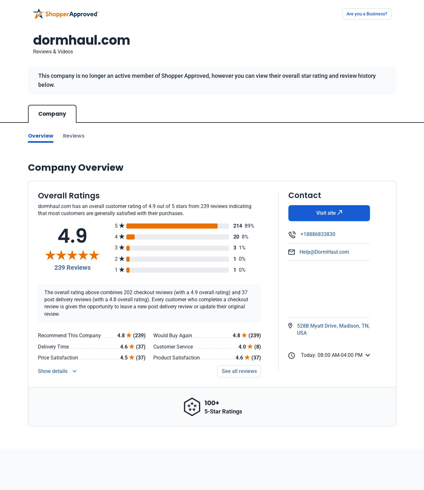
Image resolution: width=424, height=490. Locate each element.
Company (52, 114)
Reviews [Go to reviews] (74, 136)
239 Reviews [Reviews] (72, 267)
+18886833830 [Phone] (318, 234)
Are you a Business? (367, 13)
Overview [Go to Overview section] (40, 136)
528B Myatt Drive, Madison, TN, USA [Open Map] (333, 329)
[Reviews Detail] (57, 371)
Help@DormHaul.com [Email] (324, 252)
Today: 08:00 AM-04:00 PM (325, 355)
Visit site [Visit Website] (329, 213)
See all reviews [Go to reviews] (239, 371)
